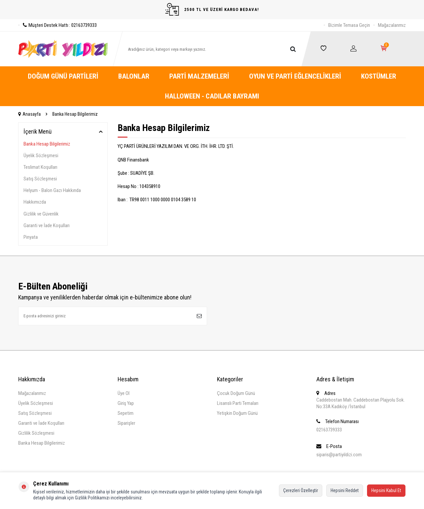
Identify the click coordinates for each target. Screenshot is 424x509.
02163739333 (329, 430)
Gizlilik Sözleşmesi (36, 433)
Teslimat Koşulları (40, 167)
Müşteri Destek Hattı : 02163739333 (57, 25)
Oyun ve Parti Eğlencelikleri (295, 76)
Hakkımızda (35, 202)
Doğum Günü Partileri (63, 76)
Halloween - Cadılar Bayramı (212, 96)
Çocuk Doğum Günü (236, 393)
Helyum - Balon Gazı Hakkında (52, 190)
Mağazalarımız (392, 25)
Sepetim (125, 413)
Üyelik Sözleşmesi (41, 156)
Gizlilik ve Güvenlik (41, 214)
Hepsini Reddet (345, 490)
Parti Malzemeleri (199, 76)
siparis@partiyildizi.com (339, 455)
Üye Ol (124, 393)
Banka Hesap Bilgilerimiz (47, 144)
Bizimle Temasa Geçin (349, 25)
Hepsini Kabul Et (386, 490)
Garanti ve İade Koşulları (47, 225)
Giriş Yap (126, 403)
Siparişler (126, 423)
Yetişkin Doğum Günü (237, 413)
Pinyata (31, 237)
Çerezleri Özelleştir (300, 490)
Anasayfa (29, 114)
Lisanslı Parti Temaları (237, 403)
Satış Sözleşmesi (40, 179)
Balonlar (133, 76)
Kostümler (378, 76)
